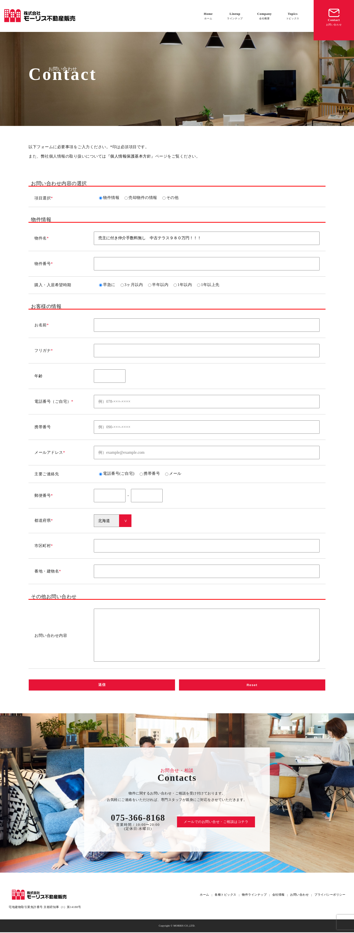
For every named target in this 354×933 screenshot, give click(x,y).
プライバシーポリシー (329, 895)
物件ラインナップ (254, 895)
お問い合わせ (299, 895)
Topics (292, 16)
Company (264, 16)
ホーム (204, 895)
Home (208, 16)
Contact (334, 16)
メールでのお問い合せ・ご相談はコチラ (216, 822)
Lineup (235, 16)
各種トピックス (225, 895)
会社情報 (278, 895)
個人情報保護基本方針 (130, 156)
